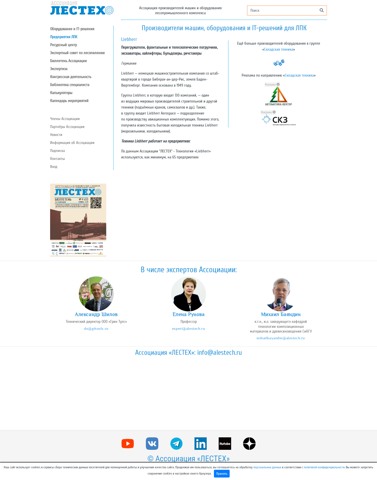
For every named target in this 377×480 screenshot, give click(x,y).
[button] (81, 45)
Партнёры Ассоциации (67, 126)
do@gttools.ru (96, 328)
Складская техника (278, 49)
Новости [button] (56, 134)
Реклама (272, 84)
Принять (221, 474)
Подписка (57, 150)
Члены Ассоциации (65, 119)
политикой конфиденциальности (324, 467)
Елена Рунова (189, 314)
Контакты (57, 158)
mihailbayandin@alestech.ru (281, 338)
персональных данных (267, 467)
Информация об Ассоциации (72, 142)
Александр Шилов (96, 314)
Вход (53, 166)
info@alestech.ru (219, 353)
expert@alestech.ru (188, 328)
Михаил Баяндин (281, 314)
